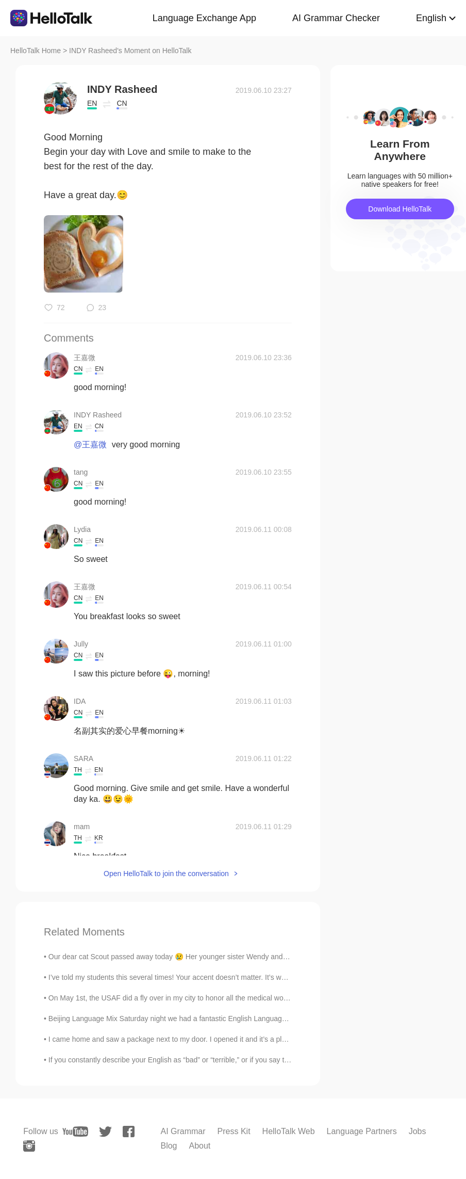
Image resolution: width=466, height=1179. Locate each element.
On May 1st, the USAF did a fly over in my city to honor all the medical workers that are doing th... (204, 998)
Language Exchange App (204, 18)
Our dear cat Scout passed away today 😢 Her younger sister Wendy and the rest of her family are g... (211, 956)
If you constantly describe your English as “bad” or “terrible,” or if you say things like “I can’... (195, 1060)
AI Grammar (182, 1131)
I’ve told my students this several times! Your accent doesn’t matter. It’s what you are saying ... (198, 977)
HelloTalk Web (288, 1131)
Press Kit (234, 1131)
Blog (168, 1145)
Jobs (417, 1131)
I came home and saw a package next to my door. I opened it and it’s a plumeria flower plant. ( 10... (206, 1039)
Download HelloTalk (399, 209)
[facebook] (129, 1131)
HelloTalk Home (35, 50)
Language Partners (362, 1131)
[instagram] (29, 1146)
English (431, 18)
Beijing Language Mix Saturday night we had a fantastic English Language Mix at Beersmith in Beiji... (209, 1018)
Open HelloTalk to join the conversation (166, 873)
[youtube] (75, 1131)
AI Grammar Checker (336, 18)
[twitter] (105, 1131)
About (199, 1145)
